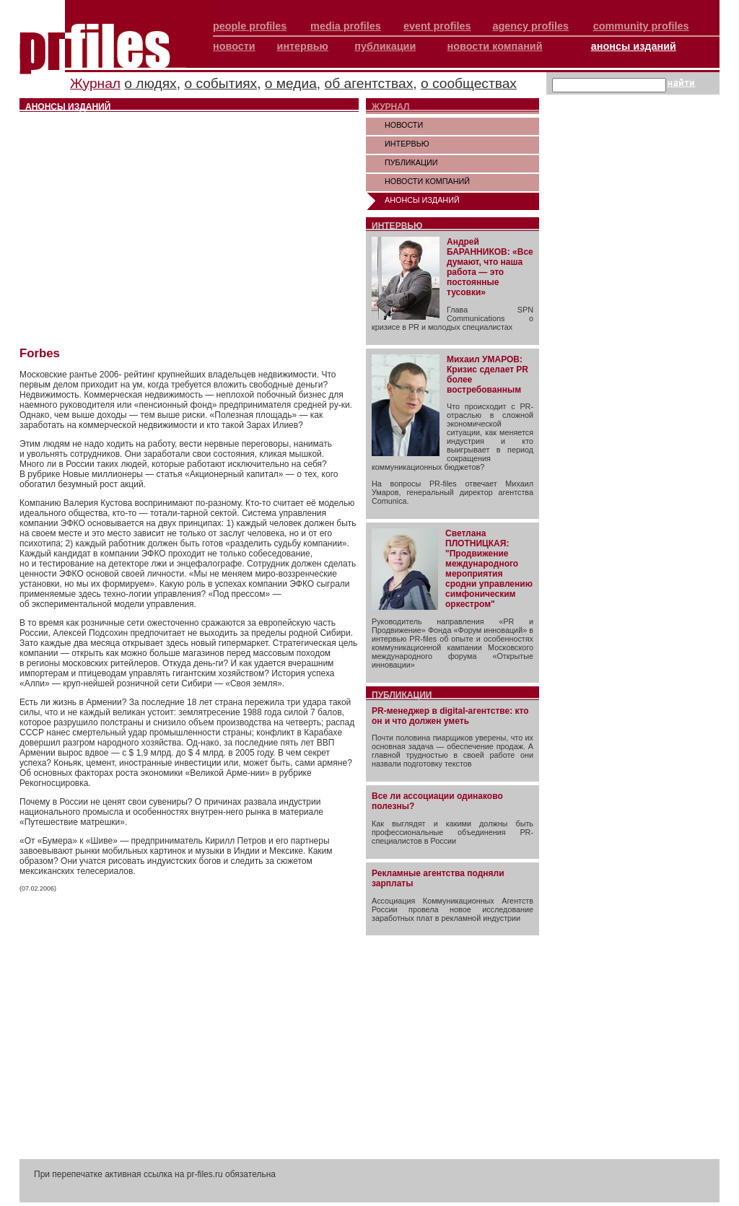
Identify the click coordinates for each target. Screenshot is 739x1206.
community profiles (641, 26)
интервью (302, 46)
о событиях (220, 83)
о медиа (291, 83)
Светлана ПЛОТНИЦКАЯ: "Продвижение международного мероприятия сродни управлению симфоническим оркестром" (489, 568)
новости (234, 46)
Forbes (39, 353)
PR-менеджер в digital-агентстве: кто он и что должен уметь (450, 716)
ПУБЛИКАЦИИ (411, 162)
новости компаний (495, 46)
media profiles (345, 26)
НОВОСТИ (404, 125)
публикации (385, 46)
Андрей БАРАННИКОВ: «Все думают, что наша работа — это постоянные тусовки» (490, 267)
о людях (150, 83)
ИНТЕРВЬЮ (407, 143)
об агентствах (369, 83)
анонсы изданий (633, 46)
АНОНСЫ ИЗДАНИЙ (422, 200)
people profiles (250, 26)
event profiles (437, 26)
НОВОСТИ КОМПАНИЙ (427, 181)
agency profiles (530, 26)
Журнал (95, 83)
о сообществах (469, 83)
